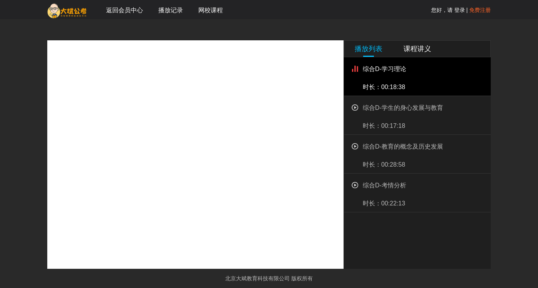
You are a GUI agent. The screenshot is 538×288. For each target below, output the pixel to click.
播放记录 (170, 10)
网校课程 (210, 10)
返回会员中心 (124, 10)
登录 (459, 10)
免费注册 (480, 10)
